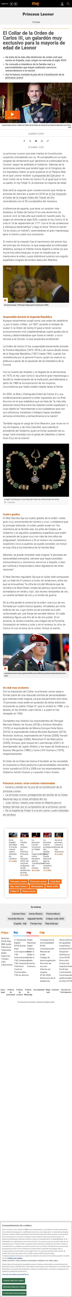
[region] (36, 1259)
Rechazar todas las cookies (14, 1287)
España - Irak (20, 923)
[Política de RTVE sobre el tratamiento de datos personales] (10, 992)
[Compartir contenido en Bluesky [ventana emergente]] (36, 140)
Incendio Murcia (16, 918)
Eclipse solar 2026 (55, 918)
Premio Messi (53, 913)
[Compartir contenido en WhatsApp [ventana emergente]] (42, 140)
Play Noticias (51, 923)
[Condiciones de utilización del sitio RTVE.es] (3, 991)
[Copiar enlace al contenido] (48, 140)
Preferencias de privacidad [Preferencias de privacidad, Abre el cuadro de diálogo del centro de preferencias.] (14, 1293)
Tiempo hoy (36, 923)
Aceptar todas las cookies (13, 1280)
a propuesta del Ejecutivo (46, 175)
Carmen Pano (18, 913)
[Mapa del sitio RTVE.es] (48, 991)
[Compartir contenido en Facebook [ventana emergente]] (24, 140)
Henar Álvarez (36, 913)
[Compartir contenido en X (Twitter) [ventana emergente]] (30, 140)
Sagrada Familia (34, 918)
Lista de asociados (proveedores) (15, 1274)
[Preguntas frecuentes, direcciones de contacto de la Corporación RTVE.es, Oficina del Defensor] (55, 990)
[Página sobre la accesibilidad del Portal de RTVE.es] (39, 990)
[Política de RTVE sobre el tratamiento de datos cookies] (19, 992)
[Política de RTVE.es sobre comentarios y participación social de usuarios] (65, 991)
